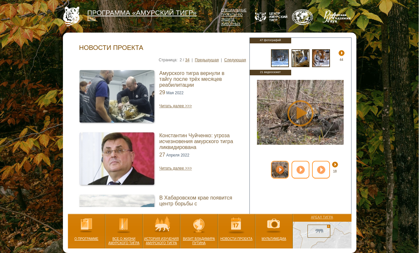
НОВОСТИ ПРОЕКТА (236, 227)
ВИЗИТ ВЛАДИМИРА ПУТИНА (199, 229)
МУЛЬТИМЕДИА (274, 227)
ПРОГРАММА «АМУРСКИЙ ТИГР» (142, 12)
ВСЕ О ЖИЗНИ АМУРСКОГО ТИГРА (123, 229)
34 (187, 60)
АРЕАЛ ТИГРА (322, 217)
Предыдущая (207, 60)
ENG (91, 19)
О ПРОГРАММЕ (86, 227)
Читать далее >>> (175, 106)
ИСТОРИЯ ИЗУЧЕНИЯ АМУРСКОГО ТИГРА (161, 229)
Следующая (235, 60)
